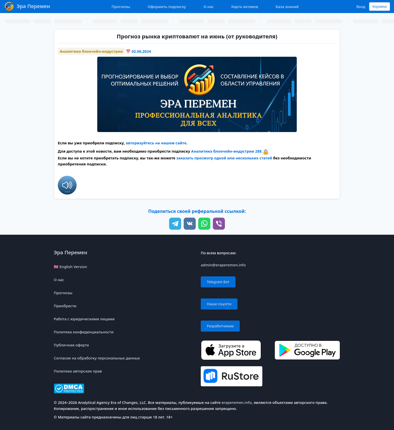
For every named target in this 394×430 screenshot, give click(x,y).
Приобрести (65, 305)
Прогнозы (121, 6)
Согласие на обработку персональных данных (97, 357)
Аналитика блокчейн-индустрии (91, 51)
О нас (209, 6)
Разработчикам (220, 326)
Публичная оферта (71, 344)
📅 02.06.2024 (138, 51)
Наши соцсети (219, 303)
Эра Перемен (70, 252)
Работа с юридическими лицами (84, 318)
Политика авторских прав (78, 371)
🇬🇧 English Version (70, 266)
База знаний (287, 6)
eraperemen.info (237, 402)
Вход (360, 6)
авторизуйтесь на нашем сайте (156, 142)
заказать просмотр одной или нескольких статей (224, 157)
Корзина (379, 6)
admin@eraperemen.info (223, 264)
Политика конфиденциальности (84, 331)
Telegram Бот (218, 281)
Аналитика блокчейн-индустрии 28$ (226, 151)
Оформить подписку (167, 6)
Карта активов (244, 6)
